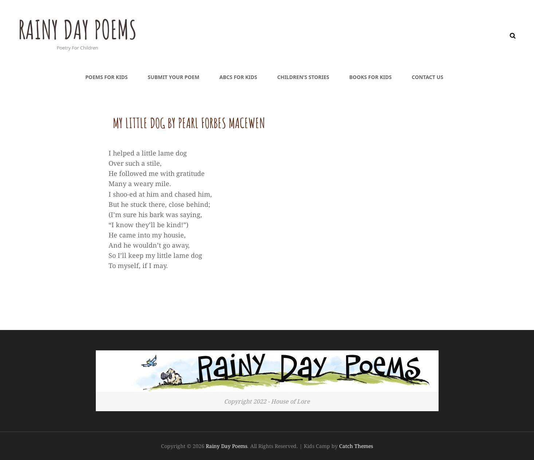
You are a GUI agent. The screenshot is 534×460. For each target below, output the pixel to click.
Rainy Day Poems (77, 29)
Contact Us (427, 77)
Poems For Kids (106, 77)
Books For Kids (370, 77)
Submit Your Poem (174, 77)
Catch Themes (356, 446)
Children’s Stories (303, 77)
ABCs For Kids (238, 77)
